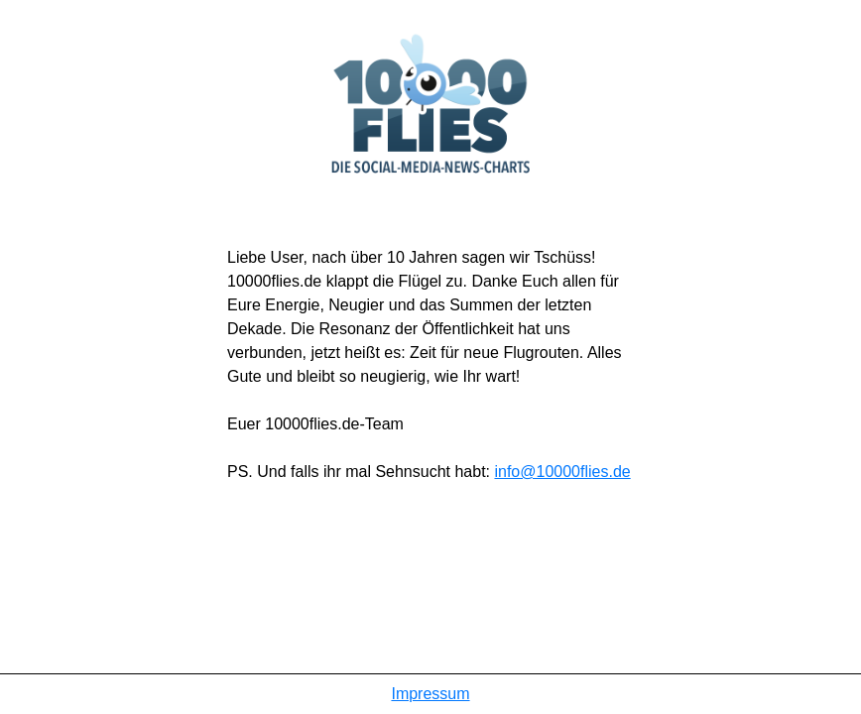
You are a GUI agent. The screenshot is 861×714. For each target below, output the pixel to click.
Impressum (430, 693)
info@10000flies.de (562, 471)
